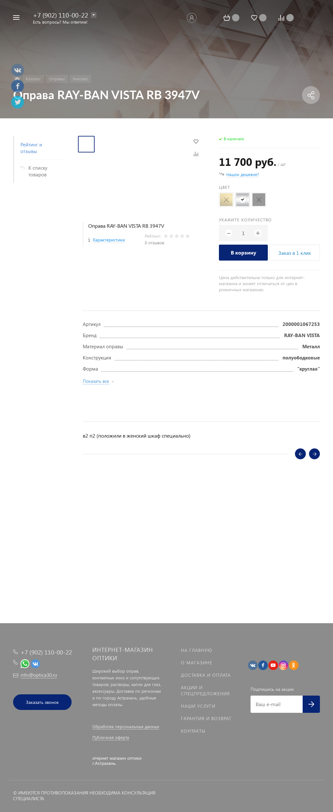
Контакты (193, 731)
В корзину (243, 252)
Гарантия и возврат (206, 718)
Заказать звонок (42, 702)
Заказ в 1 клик (294, 252)
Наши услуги (198, 706)
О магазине (196, 663)
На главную (196, 650)
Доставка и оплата (206, 675)
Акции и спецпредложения (205, 690)
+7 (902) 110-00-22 (60, 14)
